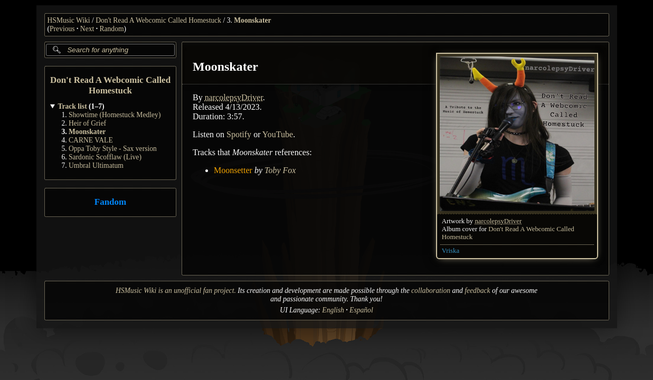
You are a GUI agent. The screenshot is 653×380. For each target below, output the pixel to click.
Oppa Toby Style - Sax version (113, 149)
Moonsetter (233, 170)
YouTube (277, 134)
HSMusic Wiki (69, 20)
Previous (62, 29)
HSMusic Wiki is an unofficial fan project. (176, 290)
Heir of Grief (87, 123)
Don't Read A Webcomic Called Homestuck (158, 20)
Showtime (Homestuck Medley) (114, 115)
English (333, 310)
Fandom (110, 202)
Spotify (238, 134)
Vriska (450, 250)
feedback (477, 290)
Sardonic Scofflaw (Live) (105, 157)
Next (87, 29)
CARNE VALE (91, 140)
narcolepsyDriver (498, 221)
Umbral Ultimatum (96, 165)
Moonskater (252, 20)
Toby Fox (279, 170)
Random (111, 29)
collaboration (430, 290)
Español (361, 310)
